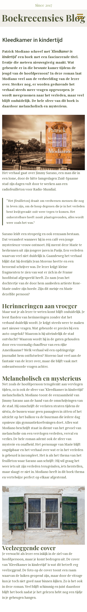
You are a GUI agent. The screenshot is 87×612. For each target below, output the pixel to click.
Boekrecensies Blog (43, 18)
